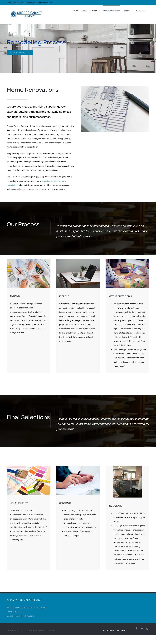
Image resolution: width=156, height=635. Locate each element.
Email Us (121, 630)
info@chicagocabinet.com (23, 616)
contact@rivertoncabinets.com (39, 2)
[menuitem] (75, 10)
